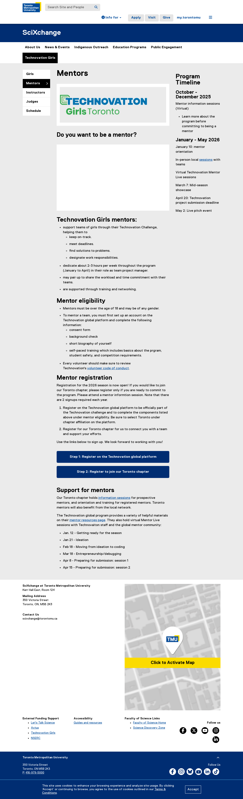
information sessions (114, 498)
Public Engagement (166, 47)
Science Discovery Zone (149, 727)
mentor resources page (87, 520)
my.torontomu (188, 17)
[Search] (96, 7)
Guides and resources (88, 722)
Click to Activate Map (173, 663)
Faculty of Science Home (149, 722)
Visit (152, 17)
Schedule (33, 111)
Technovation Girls (40, 58)
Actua (35, 727)
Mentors (33, 83)
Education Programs (129, 47)
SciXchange (42, 32)
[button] (111, 17)
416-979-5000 (35, 772)
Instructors (35, 92)
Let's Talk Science (43, 722)
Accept (193, 789)
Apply (136, 17)
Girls (30, 74)
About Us (32, 47)
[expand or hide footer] (218, 757)
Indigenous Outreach (91, 47)
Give (166, 17)
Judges (32, 101)
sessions (205, 160)
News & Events (57, 47)
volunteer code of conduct (108, 368)
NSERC (35, 738)
